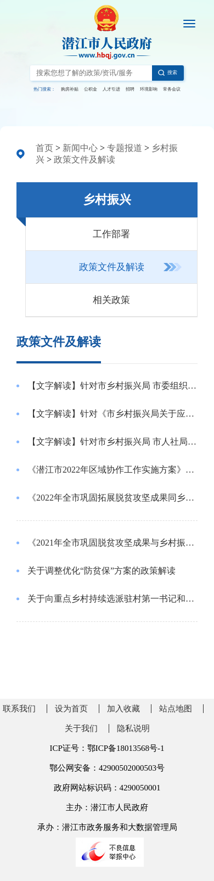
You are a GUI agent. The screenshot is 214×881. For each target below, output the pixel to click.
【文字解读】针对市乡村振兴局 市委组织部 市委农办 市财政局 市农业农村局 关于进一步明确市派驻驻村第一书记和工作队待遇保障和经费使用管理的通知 (112, 385)
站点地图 (175, 708)
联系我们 (19, 708)
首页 (44, 148)
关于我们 (81, 728)
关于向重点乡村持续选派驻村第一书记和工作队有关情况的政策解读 (112, 598)
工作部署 (111, 234)
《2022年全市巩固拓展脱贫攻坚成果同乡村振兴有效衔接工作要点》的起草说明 (112, 497)
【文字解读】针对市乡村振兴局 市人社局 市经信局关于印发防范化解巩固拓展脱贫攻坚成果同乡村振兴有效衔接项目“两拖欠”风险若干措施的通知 (112, 441)
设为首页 (71, 708)
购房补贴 (69, 89)
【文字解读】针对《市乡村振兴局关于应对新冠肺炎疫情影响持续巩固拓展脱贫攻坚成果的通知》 (112, 413)
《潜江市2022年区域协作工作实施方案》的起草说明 (112, 469)
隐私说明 (133, 728)
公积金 (90, 89)
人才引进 (111, 89)
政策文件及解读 (84, 159)
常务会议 (172, 89)
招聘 (130, 89)
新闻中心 (80, 148)
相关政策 (111, 300)
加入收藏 (123, 708)
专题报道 (124, 148)
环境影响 (148, 89)
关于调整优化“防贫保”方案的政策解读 (101, 570)
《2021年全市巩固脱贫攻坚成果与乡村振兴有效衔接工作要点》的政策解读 (112, 542)
